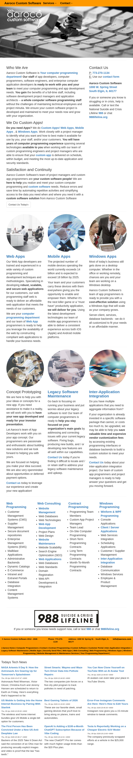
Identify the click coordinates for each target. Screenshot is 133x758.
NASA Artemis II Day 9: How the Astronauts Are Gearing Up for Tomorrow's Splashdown (19, 671)
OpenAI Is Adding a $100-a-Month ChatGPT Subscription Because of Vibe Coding (64, 730)
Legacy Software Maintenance (63, 394)
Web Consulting (49, 503)
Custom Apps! (50, 127)
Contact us (13, 483)
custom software (39, 186)
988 (101, 113)
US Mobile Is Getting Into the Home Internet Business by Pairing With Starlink (21, 704)
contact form (111, 76)
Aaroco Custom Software (22, 3)
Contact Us (55, 457)
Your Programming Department (95, 653)
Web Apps (67, 127)
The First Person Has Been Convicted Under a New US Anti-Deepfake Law (20, 730)
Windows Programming (109, 505)
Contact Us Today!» (19, 204)
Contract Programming (78, 505)
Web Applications (50, 559)
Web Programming (16, 505)
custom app (43, 155)
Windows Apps (28, 131)
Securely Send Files (52, 650)
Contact (66, 3)
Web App (32, 321)
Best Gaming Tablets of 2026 (61, 700)
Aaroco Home (8, 648)
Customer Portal (95, 648)
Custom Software (79, 648)
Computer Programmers (28, 648)
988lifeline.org (98, 117)
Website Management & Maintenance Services (58, 653)
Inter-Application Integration (104, 394)
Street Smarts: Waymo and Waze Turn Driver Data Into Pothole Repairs (63, 671)
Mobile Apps (59, 256)
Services (49, 3)
